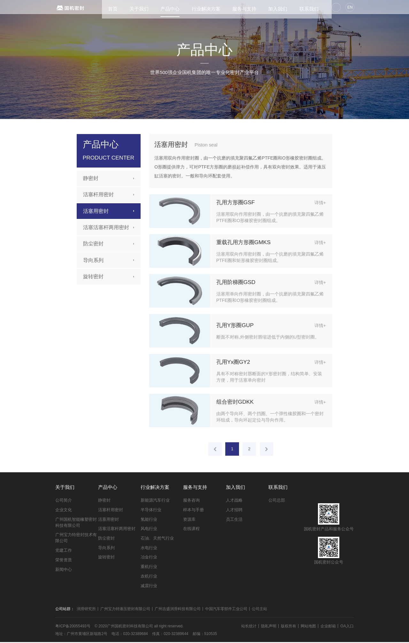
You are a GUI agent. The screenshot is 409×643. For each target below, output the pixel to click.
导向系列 (93, 260)
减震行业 (149, 586)
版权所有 (288, 627)
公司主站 (259, 610)
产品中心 (161, 7)
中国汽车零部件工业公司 (226, 610)
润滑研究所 (86, 610)
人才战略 (234, 501)
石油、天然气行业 (157, 539)
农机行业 (149, 577)
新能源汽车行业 (155, 501)
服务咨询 (191, 501)
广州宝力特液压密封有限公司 (125, 610)
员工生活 (234, 520)
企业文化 (63, 510)
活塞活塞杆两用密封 (106, 227)
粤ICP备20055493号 (72, 627)
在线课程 (191, 529)
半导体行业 (151, 510)
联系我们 (300, 7)
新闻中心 (63, 570)
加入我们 (269, 7)
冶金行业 (149, 558)
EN (349, 7)
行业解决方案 (197, 7)
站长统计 (249, 627)
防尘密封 (93, 243)
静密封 (90, 178)
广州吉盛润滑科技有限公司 (178, 610)
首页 (104, 7)
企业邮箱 (328, 627)
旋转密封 (93, 276)
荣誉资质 (63, 560)
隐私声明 (268, 627)
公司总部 (276, 501)
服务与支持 (235, 7)
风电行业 (149, 529)
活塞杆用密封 (98, 194)
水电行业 (149, 548)
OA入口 (346, 627)
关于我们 (130, 7)
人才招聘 (234, 510)
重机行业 (149, 567)
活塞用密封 (96, 211)
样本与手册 (193, 510)
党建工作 (63, 551)
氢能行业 (149, 520)
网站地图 (308, 627)
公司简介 (63, 501)
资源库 (189, 520)
